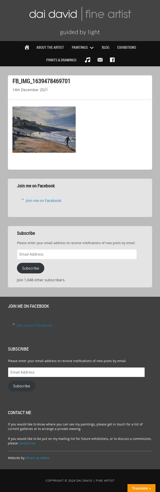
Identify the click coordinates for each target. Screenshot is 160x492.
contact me (27, 443)
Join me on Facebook (36, 186)
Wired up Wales (37, 458)
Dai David (80, 14)
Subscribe (30, 268)
